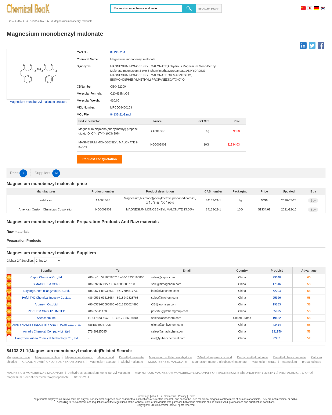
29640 (277, 277)
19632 (277, 318)
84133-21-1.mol (120, 114)
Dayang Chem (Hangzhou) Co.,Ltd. (46, 291)
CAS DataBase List (40, 21)
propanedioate (311, 361)
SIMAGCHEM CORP (47, 284)
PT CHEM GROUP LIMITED (46, 311)
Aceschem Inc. (46, 318)
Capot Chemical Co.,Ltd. (46, 277)
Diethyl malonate (132, 361)
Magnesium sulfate (47, 357)
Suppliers (47, 173)
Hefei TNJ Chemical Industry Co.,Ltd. (46, 297)
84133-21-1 (117, 52)
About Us (156, 396)
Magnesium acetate (103, 361)
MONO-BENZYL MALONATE (167, 361)
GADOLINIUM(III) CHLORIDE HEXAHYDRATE (53, 361)
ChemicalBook (16, 21)
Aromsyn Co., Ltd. (46, 304)
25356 (277, 297)
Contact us (170, 396)
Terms (191, 396)
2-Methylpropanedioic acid (214, 357)
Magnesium (289, 361)
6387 (276, 338)
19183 (277, 304)
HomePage (143, 396)
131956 (277, 331)
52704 (277, 291)
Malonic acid (105, 357)
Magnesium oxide (18, 357)
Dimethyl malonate (131, 357)
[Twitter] (312, 45)
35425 (277, 311)
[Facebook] (321, 45)
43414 (277, 324)
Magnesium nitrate (264, 361)
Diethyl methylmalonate (252, 357)
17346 (277, 284)
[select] (48, 260)
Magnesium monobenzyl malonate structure (38, 101)
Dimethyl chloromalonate (289, 357)
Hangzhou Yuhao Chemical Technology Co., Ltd (46, 338)
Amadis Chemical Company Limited (46, 331)
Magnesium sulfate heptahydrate (170, 357)
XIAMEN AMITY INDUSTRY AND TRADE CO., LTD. (46, 324)
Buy (313, 200)
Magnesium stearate (79, 357)
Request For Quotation (99, 159)
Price (18, 173)
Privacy (182, 396)
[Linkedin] (303, 45)
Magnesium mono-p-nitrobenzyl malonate (219, 361)
